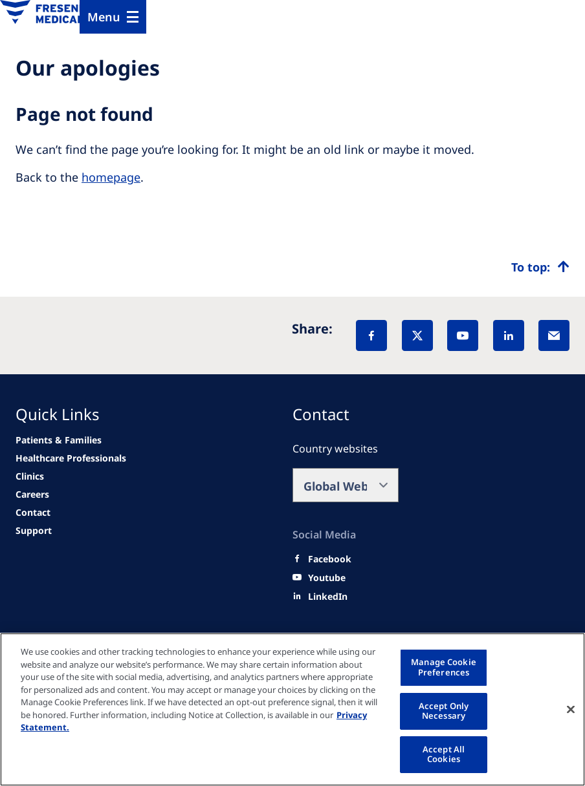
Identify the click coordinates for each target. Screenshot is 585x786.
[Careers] (32, 494)
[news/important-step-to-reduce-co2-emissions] (59, 440)
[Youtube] (327, 578)
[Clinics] (30, 476)
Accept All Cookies (444, 754)
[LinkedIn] (508, 335)
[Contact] (33, 512)
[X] (417, 335)
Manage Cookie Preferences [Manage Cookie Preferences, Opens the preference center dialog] (443, 667)
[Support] (34, 530)
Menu (103, 17)
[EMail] (553, 335)
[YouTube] (462, 335)
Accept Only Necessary (444, 711)
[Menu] (113, 17)
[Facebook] (371, 335)
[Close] (571, 709)
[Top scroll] (540, 267)
